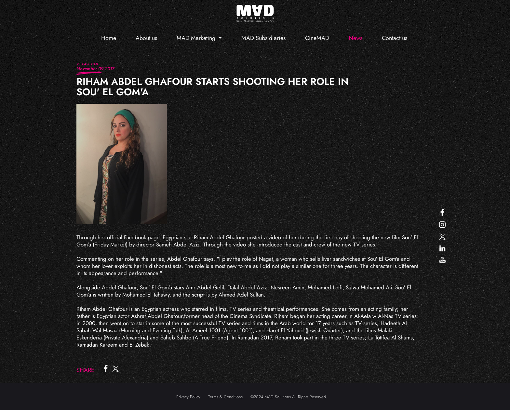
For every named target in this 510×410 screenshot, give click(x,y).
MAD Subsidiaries (263, 38)
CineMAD (317, 38)
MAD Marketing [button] (197, 38)
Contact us (394, 38)
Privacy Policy (188, 397)
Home (108, 38)
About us (146, 38)
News (355, 38)
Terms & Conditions (225, 397)
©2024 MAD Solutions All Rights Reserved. (288, 397)
